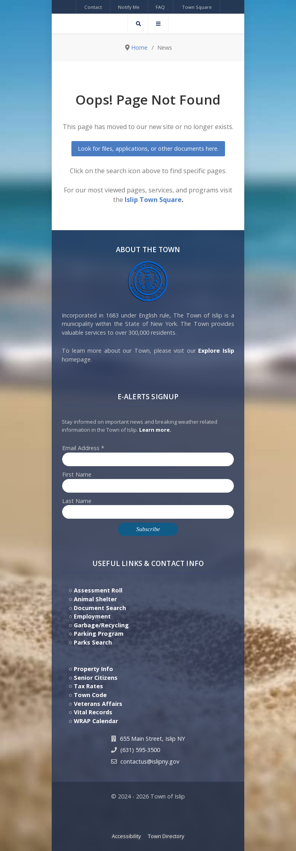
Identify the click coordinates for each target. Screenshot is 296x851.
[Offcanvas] (158, 23)
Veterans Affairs (98, 703)
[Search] (138, 23)
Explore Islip (216, 350)
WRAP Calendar (96, 721)
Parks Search (93, 642)
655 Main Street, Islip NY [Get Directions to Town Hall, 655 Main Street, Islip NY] (152, 738)
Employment (92, 616)
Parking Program (99, 633)
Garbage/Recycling (101, 625)
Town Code (90, 695)
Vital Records (93, 712)
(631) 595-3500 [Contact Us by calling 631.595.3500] (140, 750)
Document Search (100, 608)
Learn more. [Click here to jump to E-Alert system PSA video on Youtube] (155, 429)
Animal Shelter (95, 599)
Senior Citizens (96, 677)
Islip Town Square (153, 199)
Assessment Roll (98, 590)
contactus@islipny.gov (149, 761)
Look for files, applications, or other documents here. (148, 148)
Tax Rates (88, 686)
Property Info (93, 669)
